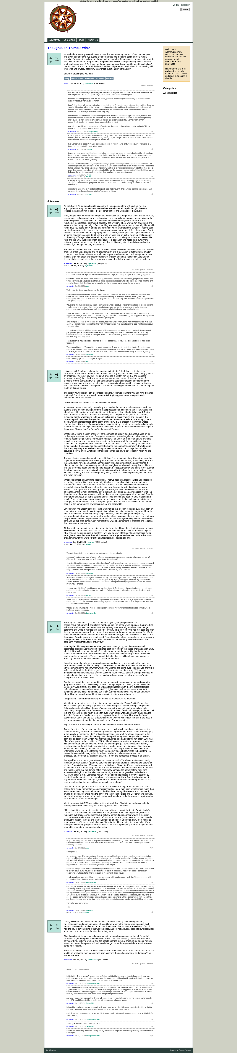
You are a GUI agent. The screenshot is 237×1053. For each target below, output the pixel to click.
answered (68, 263)
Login (176, 5)
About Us (93, 40)
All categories (170, 93)
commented (72, 131)
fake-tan (109, 79)
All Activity (54, 40)
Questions (69, 40)
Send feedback (51, 1050)
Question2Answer (185, 1050)
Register (185, 5)
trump (67, 79)
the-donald (100, 79)
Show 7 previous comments (78, 969)
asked (66, 83)
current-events (77, 79)
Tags (81, 40)
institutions (89, 79)
